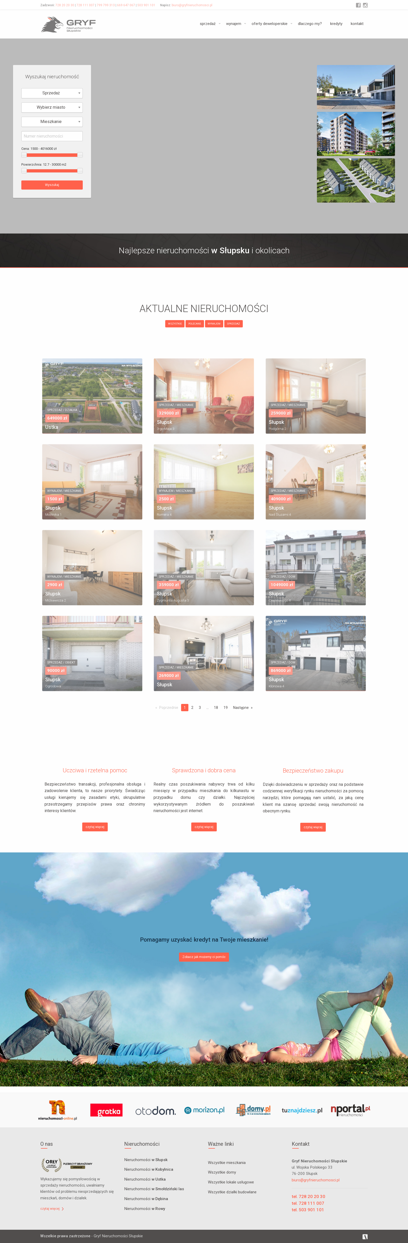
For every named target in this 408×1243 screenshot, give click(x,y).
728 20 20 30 (64, 5)
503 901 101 (146, 5)
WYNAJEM (214, 323)
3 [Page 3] (200, 707)
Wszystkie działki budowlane (232, 1192)
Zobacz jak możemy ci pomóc (204, 957)
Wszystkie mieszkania (227, 1162)
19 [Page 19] (226, 707)
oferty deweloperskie (270, 23)
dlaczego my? (310, 23)
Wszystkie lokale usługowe (231, 1182)
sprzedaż (208, 23)
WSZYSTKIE (175, 323)
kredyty (336, 23)
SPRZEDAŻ (233, 323)
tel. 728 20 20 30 (308, 1196)
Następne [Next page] (241, 707)
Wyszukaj (52, 185)
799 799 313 (106, 5)
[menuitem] (209, 24)
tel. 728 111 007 (308, 1203)
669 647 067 (126, 5)
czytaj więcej (95, 827)
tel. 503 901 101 (308, 1209)
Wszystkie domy (222, 1172)
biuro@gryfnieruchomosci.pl (192, 5)
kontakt (357, 23)
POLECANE (194, 323)
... (207, 707)
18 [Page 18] (216, 707)
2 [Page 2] (192, 707)
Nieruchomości (146, 1160)
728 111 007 (85, 5)
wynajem (233, 23)
